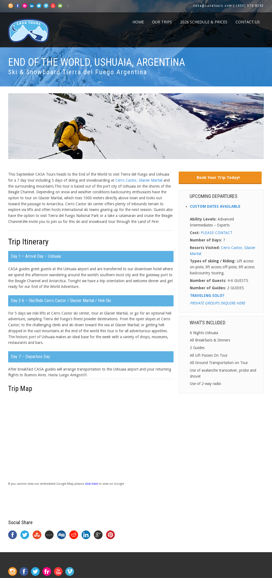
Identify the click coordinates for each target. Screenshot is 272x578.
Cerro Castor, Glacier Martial (138, 180)
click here (91, 484)
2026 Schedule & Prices (203, 21)
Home (138, 21)
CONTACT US (248, 21)
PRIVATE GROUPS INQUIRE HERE (217, 303)
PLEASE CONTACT (217, 233)
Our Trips (162, 21)
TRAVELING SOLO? (207, 295)
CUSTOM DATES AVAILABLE (215, 206)
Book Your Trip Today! (218, 177)
